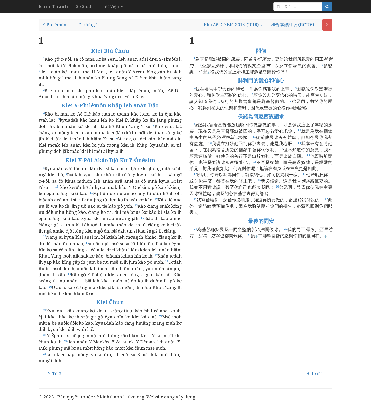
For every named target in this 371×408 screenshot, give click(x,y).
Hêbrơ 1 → (317, 373)
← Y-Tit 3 (52, 373)
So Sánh (84, 6)
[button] (56, 24)
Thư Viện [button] (111, 6)
